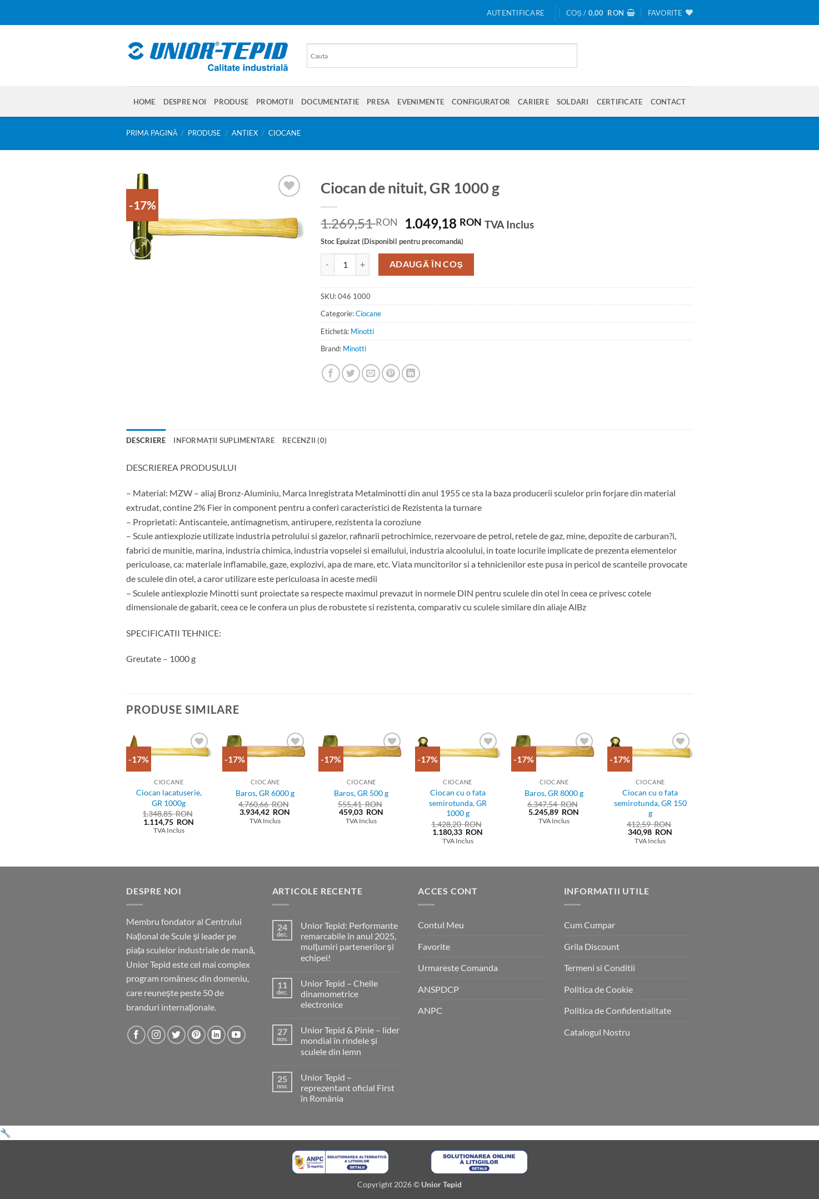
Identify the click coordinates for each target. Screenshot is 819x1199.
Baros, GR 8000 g (554, 793)
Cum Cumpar (589, 924)
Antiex (245, 132)
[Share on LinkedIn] (411, 373)
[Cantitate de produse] (345, 264)
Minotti (362, 331)
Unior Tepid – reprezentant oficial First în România (347, 1087)
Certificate (620, 101)
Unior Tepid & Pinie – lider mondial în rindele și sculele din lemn (350, 1040)
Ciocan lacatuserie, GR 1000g (169, 798)
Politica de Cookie (598, 989)
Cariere (533, 101)
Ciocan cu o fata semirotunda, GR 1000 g (458, 803)
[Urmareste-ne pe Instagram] (156, 1035)
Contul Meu (441, 924)
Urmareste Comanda (458, 967)
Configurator (481, 101)
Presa (378, 101)
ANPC (430, 1010)
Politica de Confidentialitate (617, 1010)
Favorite (434, 946)
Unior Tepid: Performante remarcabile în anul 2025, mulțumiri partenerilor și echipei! (349, 941)
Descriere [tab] (146, 440)
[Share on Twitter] (351, 373)
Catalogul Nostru (597, 1032)
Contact (668, 101)
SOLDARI (573, 101)
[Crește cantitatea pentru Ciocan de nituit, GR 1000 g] (362, 264)
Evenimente (420, 101)
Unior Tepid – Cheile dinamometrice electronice (339, 993)
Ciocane (284, 132)
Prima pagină (152, 132)
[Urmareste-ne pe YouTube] (236, 1035)
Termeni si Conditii (599, 967)
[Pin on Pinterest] (391, 373)
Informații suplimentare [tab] (223, 440)
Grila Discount (592, 946)
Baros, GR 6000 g (265, 793)
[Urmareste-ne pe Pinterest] (196, 1035)
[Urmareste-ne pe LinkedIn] (216, 1035)
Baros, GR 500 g (361, 793)
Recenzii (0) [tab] (304, 440)
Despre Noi (185, 101)
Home (144, 101)
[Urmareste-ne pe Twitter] (176, 1035)
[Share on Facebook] (331, 373)
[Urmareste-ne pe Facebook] (136, 1035)
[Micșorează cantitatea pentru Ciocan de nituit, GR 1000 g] (327, 264)
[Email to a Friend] (371, 373)
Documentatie (330, 101)
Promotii (274, 101)
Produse (231, 101)
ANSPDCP (438, 989)
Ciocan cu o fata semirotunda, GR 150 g (650, 803)
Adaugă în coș (426, 264)
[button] (516, 13)
